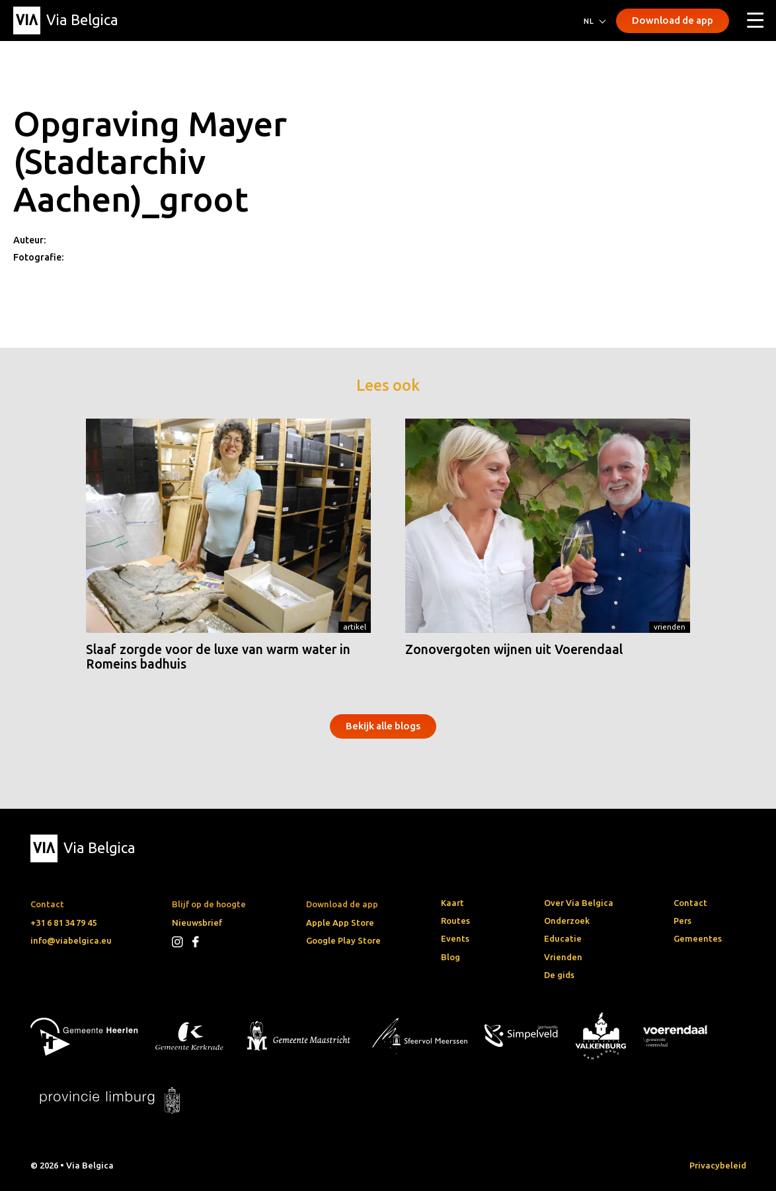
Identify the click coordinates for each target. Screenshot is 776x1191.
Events (455, 938)
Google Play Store (343, 940)
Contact (690, 902)
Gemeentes (698, 938)
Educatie (563, 938)
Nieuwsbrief (197, 922)
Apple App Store (340, 922)
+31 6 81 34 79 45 (63, 922)
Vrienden (669, 626)
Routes (455, 920)
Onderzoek (567, 920)
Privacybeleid (717, 1165)
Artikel (354, 626)
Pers (682, 920)
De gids (559, 974)
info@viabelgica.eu (71, 940)
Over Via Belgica (578, 902)
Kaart (452, 902)
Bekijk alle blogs (383, 725)
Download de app (672, 20)
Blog (450, 957)
